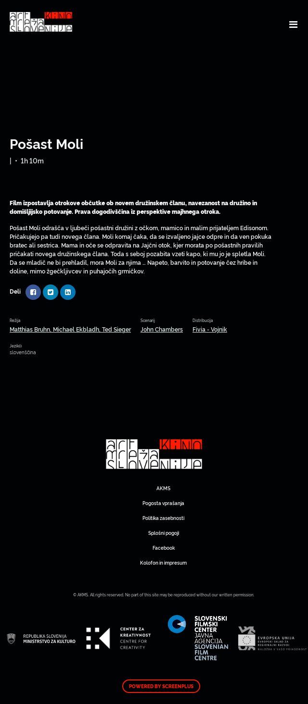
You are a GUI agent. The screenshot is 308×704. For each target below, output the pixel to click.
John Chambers (162, 329)
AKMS (163, 488)
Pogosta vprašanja (163, 503)
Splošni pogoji (163, 533)
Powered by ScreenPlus (161, 686)
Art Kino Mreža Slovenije (154, 454)
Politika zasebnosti (163, 518)
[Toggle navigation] (293, 24)
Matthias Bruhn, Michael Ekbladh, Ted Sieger (70, 329)
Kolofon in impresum (163, 562)
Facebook (164, 547)
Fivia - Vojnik (209, 329)
